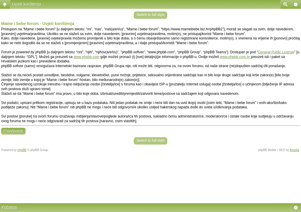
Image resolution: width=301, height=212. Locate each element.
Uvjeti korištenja (26, 4)
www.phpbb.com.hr (235, 57)
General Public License (276, 52)
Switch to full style (150, 15)
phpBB (22, 150)
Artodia (294, 150)
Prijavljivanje (13, 131)
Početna (9, 207)
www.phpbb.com (86, 57)
